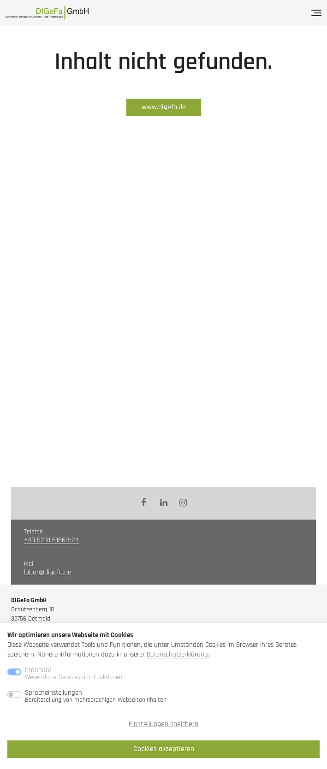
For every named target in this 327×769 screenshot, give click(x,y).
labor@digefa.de (47, 572)
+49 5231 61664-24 (51, 540)
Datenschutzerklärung (177, 654)
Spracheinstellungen (95, 696)
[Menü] (316, 13)
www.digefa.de (164, 107)
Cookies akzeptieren (163, 749)
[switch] (14, 694)
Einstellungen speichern (163, 724)
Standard (73, 674)
